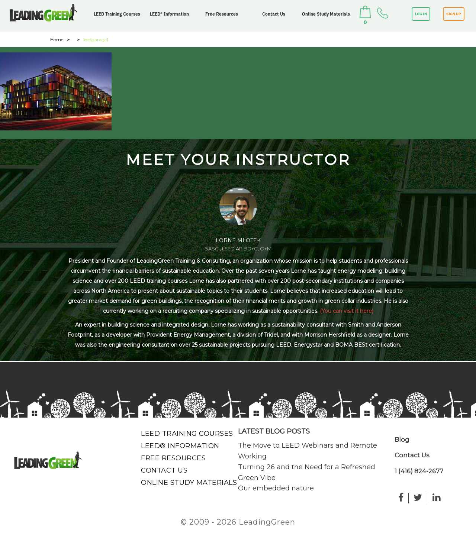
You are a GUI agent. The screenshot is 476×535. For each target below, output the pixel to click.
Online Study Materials (326, 14)
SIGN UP (453, 14)
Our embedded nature (276, 488)
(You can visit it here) (346, 311)
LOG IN (421, 14)
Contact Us (273, 14)
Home (56, 39)
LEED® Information (169, 14)
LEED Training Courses (117, 14)
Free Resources (221, 14)
